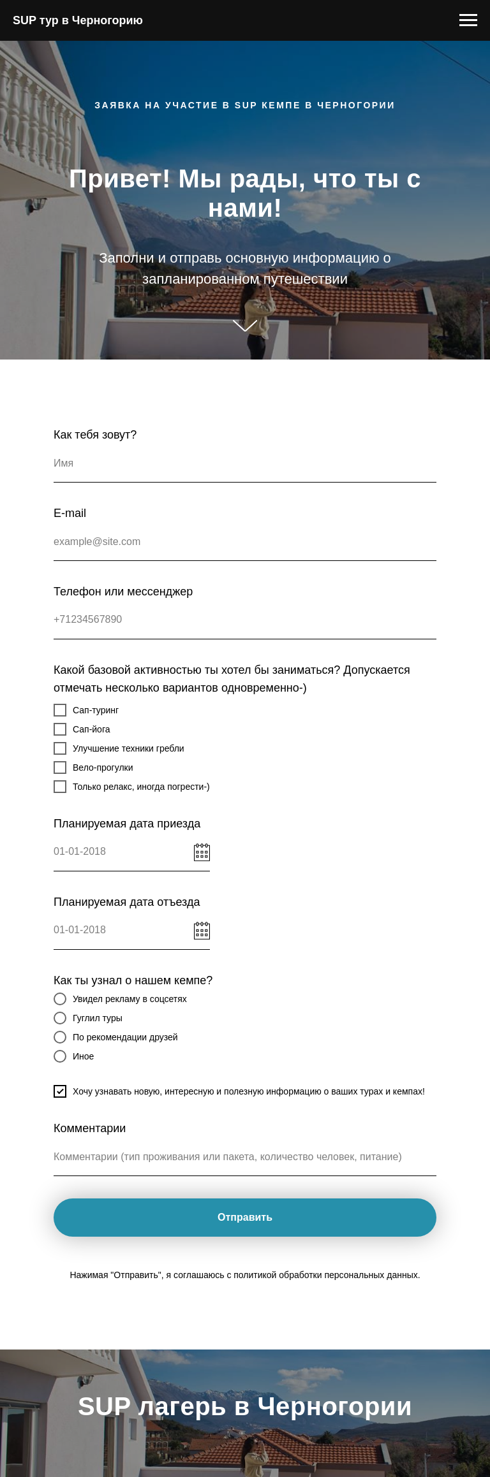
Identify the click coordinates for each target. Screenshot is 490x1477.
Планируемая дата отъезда (127, 902)
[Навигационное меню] (468, 20)
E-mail (70, 513)
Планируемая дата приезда (127, 823)
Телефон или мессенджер (123, 591)
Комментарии (90, 1128)
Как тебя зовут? (95, 434)
